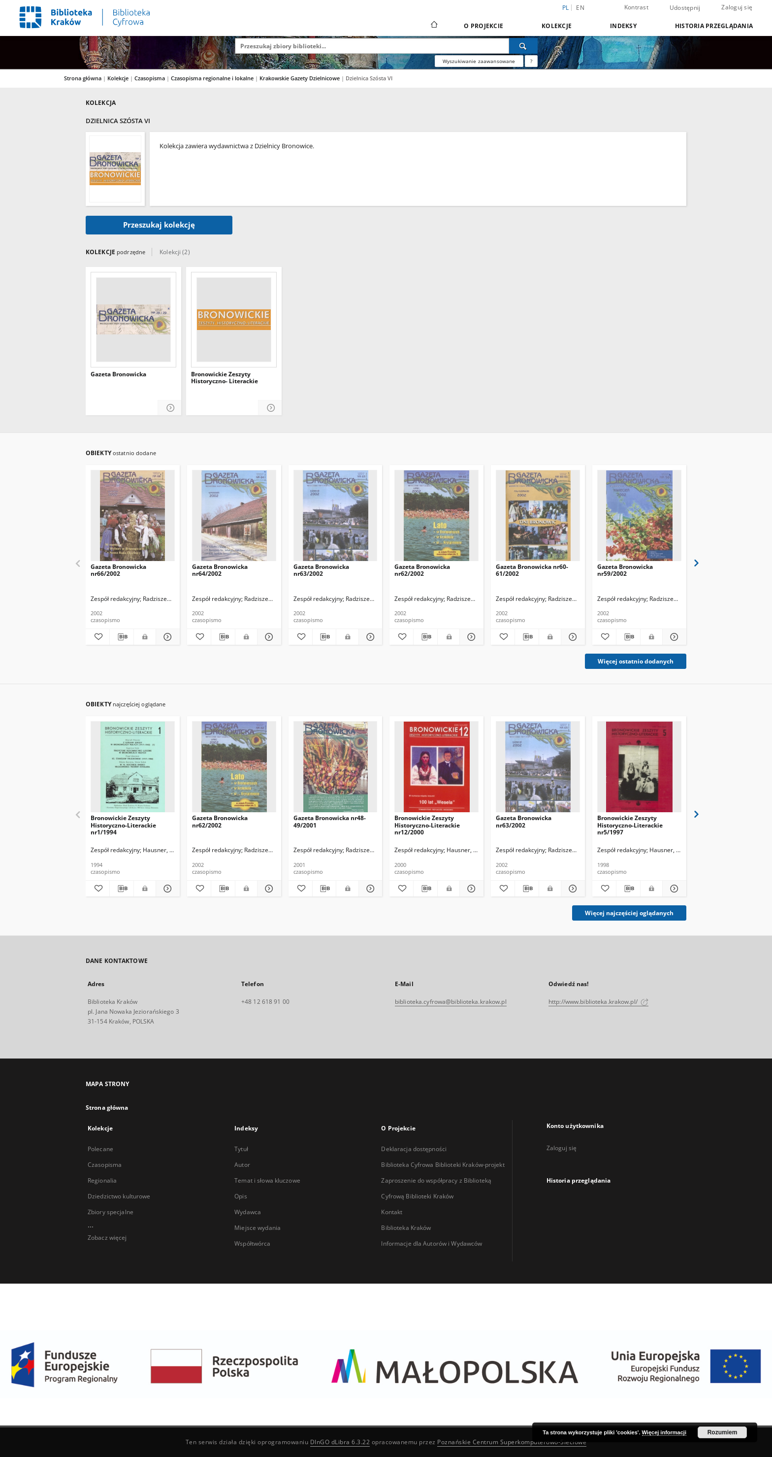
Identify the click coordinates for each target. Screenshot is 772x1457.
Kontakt (391, 1212)
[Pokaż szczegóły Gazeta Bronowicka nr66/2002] (166, 636)
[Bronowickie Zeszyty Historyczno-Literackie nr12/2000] (436, 767)
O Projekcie (483, 26)
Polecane (100, 1149)
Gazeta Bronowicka (118, 374)
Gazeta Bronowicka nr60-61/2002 (532, 570)
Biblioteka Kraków (406, 1228)
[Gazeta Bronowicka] (133, 319)
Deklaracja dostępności (414, 1149)
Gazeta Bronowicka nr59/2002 (625, 570)
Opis (240, 1196)
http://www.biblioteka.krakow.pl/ (598, 1001)
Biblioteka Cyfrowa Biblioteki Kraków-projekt (442, 1164)
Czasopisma (150, 78)
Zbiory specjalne (110, 1212)
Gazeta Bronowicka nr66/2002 (118, 570)
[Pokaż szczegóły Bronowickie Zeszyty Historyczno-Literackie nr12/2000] (470, 888)
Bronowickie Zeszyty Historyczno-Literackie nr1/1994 (123, 825)
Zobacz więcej (107, 1237)
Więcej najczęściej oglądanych (629, 913)
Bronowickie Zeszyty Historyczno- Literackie (224, 378)
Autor (242, 1164)
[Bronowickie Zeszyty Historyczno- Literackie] (233, 319)
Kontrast (636, 7)
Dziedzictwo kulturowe (119, 1196)
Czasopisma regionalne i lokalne (213, 78)
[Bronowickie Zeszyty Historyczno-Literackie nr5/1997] (639, 767)
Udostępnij (685, 8)
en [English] (580, 7)
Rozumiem (723, 1432)
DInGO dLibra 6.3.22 (340, 1442)
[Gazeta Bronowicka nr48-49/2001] (335, 767)
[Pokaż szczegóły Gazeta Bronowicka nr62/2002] (470, 636)
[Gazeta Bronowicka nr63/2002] (335, 516)
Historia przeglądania (714, 26)
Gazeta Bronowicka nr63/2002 (321, 570)
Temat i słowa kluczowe (267, 1180)
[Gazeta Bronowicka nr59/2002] (639, 516)
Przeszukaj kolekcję (159, 225)
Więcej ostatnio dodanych (636, 661)
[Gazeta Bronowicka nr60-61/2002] (537, 516)
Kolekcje (557, 26)
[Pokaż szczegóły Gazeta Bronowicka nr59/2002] (673, 636)
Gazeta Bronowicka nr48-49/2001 (329, 821)
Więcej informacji (664, 1432)
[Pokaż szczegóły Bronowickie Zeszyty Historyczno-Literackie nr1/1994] (166, 888)
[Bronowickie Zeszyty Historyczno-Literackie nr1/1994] (132, 767)
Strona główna (82, 78)
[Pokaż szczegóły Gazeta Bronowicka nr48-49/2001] (369, 888)
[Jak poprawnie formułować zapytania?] (531, 61)
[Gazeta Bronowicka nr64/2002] (234, 516)
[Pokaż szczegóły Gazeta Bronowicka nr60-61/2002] (571, 636)
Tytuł (241, 1149)
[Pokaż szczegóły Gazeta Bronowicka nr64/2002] (268, 636)
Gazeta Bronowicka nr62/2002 (422, 570)
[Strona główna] (433, 25)
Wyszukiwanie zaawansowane (479, 61)
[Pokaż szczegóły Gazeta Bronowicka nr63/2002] (369, 636)
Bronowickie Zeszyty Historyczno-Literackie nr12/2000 (427, 825)
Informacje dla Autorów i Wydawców (431, 1243)
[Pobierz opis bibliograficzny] (121, 636)
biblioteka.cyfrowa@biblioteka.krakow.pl (451, 1001)
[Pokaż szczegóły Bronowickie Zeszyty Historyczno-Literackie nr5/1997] (673, 888)
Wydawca (247, 1212)
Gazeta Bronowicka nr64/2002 (220, 570)
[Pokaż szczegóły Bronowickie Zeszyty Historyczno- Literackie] (270, 408)
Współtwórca (252, 1243)
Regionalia (102, 1180)
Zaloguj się (736, 7)
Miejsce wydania (257, 1228)
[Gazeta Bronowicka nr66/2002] (132, 516)
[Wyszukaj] (523, 46)
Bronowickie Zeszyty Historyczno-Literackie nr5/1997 (630, 825)
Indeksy (623, 26)
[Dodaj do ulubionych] (97, 636)
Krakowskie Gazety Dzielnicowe (300, 78)
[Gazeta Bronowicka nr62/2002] (436, 516)
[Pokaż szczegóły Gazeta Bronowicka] (169, 408)
